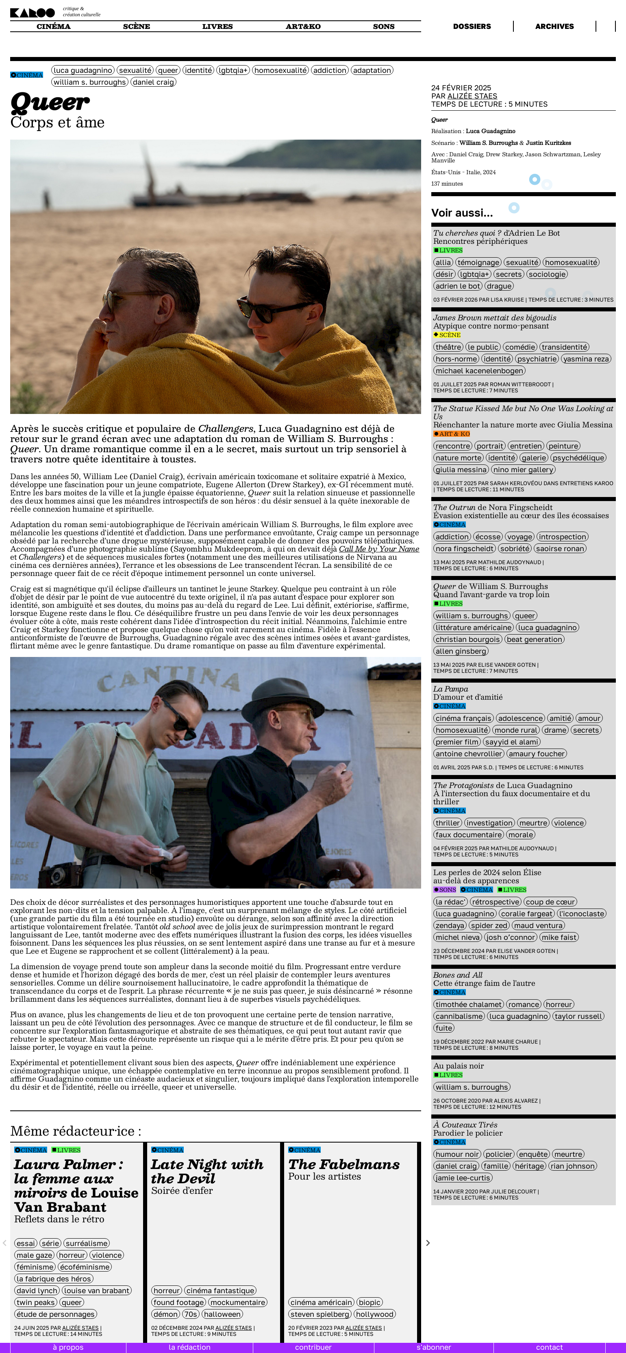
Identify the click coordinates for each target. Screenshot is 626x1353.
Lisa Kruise (507, 299)
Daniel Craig (153, 81)
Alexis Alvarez (516, 1100)
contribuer (313, 1346)
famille (496, 1165)
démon (166, 1313)
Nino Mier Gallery (523, 469)
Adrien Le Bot (458, 285)
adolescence (520, 718)
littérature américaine (473, 627)
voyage (519, 536)
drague (499, 285)
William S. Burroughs (90, 81)
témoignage (478, 262)
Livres (68, 1150)
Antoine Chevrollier (469, 753)
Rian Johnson (573, 1165)
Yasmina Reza (586, 358)
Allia (443, 262)
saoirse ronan (560, 548)
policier (499, 1153)
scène (136, 26)
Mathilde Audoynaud (509, 562)
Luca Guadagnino (83, 70)
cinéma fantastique (220, 1290)
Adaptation (372, 70)
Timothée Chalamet (469, 1004)
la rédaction (190, 1346)
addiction (329, 70)
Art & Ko (454, 434)
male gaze (34, 1254)
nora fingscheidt (464, 548)
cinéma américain (321, 1302)
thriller (448, 822)
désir (444, 273)
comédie (520, 346)
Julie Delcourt (513, 1191)
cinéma (54, 26)
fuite (444, 1027)
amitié (560, 718)
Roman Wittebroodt (520, 384)
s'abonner (434, 1346)
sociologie (547, 273)
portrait (490, 445)
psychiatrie (536, 358)
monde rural (516, 729)
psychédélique (578, 457)
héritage (529, 1165)
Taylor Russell (578, 1015)
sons (384, 26)
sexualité (135, 70)
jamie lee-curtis (463, 1177)
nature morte (458, 457)
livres (217, 26)
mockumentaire (238, 1302)
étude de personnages (56, 1313)
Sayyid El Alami (511, 741)
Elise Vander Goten (507, 664)
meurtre (533, 822)
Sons (447, 890)
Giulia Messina (461, 469)
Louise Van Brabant (96, 1290)
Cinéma (30, 75)
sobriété (514, 548)
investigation (490, 822)
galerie (534, 457)
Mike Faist (559, 937)
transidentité (564, 346)
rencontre (453, 445)
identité (198, 70)
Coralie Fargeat (526, 913)
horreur (72, 1254)
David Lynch (37, 1290)
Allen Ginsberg (461, 650)
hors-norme (456, 358)
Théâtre (448, 346)
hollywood (374, 1313)
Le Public (483, 346)
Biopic (369, 1302)
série (50, 1243)
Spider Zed (489, 925)
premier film (457, 741)
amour (589, 718)
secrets (509, 273)
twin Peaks (36, 1302)
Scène (450, 335)
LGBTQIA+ (233, 70)
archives (554, 26)
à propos (68, 1346)
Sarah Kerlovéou (516, 483)
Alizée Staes (80, 1328)
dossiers (472, 26)
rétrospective (495, 901)
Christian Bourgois (468, 639)
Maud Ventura (538, 925)
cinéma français (463, 718)
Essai (26, 1243)
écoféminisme (84, 1266)
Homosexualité (280, 70)
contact (549, 1346)
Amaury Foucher (537, 753)
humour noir (457, 1153)
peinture (563, 445)
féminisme (35, 1266)
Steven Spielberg (320, 1313)
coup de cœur (550, 901)
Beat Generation (534, 639)
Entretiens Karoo (586, 483)
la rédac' (450, 901)
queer (168, 70)
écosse (488, 536)
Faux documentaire (469, 834)
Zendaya (450, 925)
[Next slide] (427, 1243)
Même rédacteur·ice (72, 1130)
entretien (526, 445)
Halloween (222, 1313)
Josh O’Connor (511, 937)
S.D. (488, 767)
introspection (562, 536)
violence (107, 1254)
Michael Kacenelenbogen (479, 370)
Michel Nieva (458, 937)
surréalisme (86, 1243)
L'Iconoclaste (581, 913)
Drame (555, 729)
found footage (179, 1302)
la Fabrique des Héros (54, 1278)
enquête (533, 1153)
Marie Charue (517, 1041)
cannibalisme (459, 1015)
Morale (521, 834)
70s (191, 1313)
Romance (524, 1004)
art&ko (303, 26)
